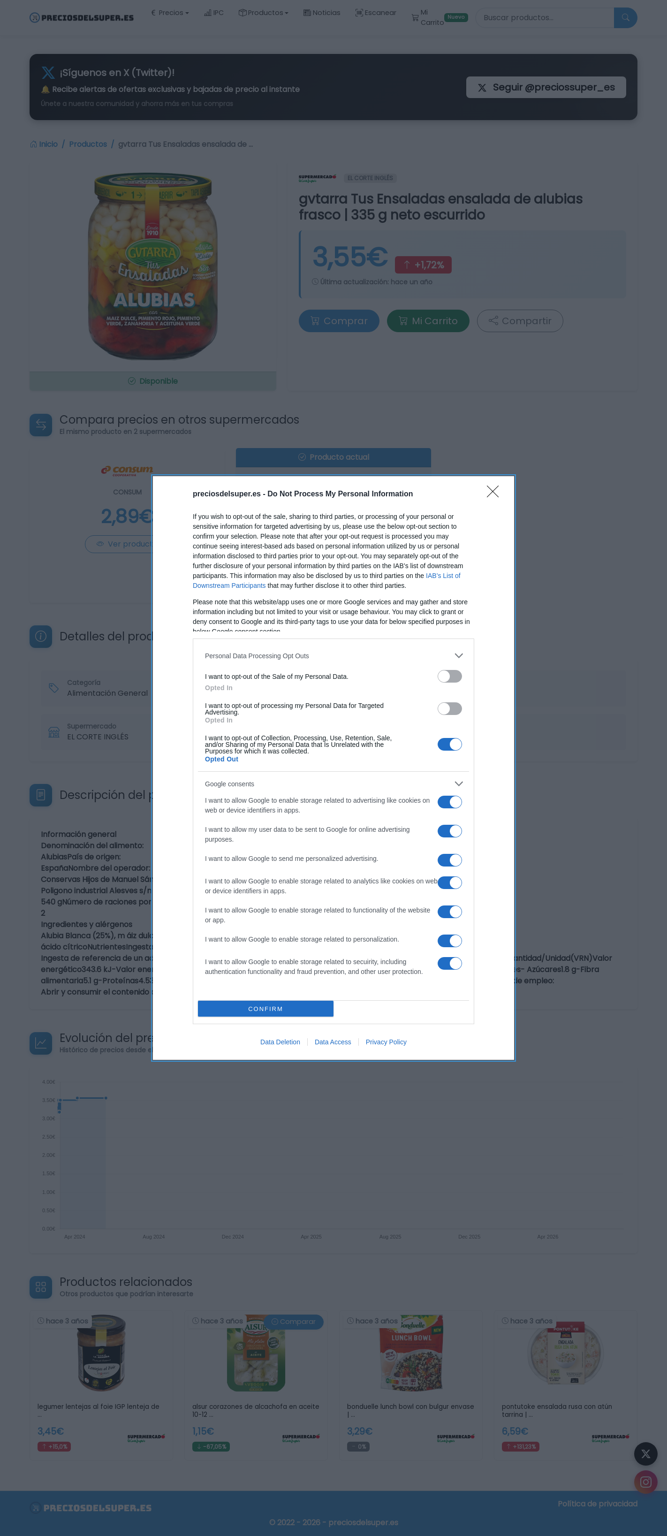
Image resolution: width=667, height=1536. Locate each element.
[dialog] (333, 768)
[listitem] (333, 656)
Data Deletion (280, 1042)
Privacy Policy (386, 1042)
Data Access (333, 1042)
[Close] (496, 494)
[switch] (450, 676)
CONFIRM (265, 1008)
